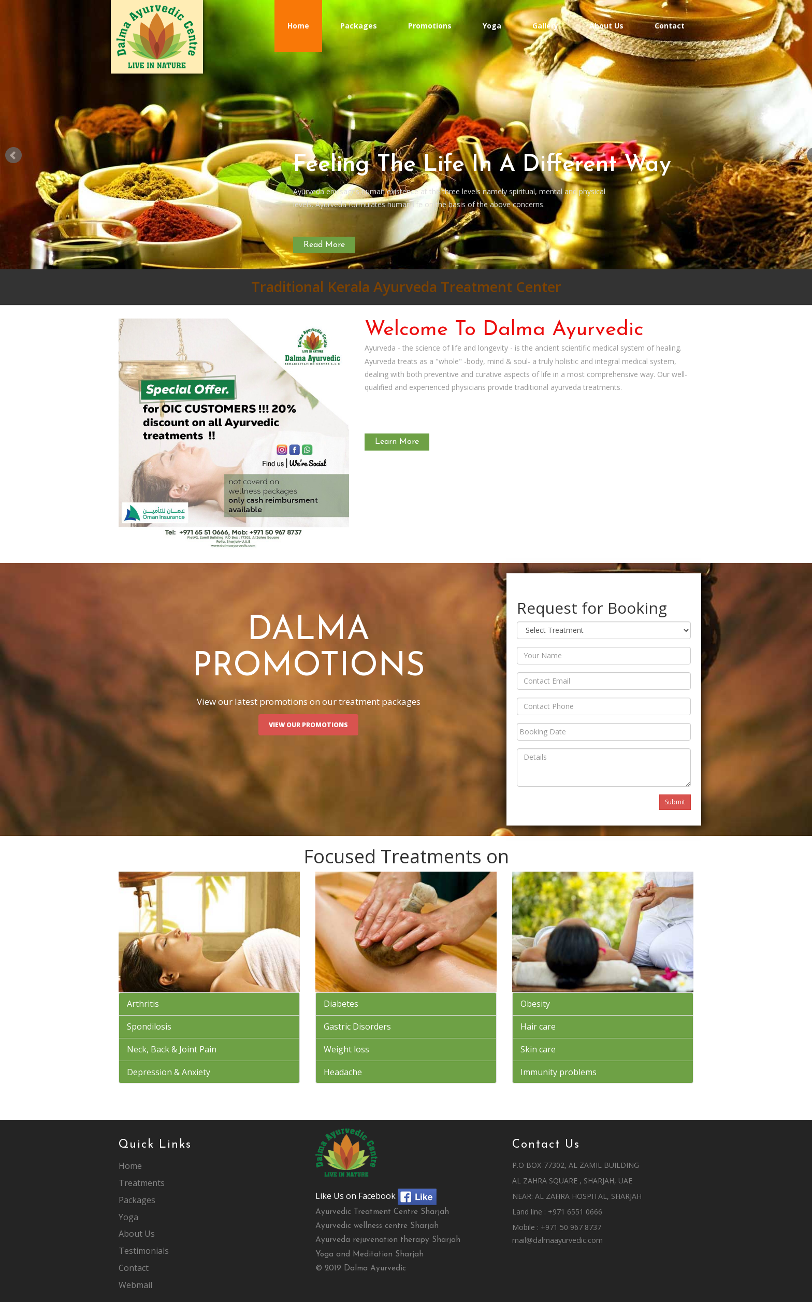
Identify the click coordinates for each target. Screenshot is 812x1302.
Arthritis (143, 1003)
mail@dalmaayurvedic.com (557, 1240)
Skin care (538, 1049)
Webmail (135, 1285)
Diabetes (341, 1003)
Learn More (397, 442)
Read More (324, 245)
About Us (606, 26)
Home (298, 26)
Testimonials (144, 1250)
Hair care (538, 1026)
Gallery (545, 26)
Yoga (492, 26)
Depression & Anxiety (168, 1072)
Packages (358, 26)
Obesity (535, 1003)
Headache (343, 1072)
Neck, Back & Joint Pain (171, 1049)
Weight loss (346, 1049)
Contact (670, 26)
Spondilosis (149, 1026)
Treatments (142, 1183)
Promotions (430, 26)
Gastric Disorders (357, 1026)
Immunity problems (558, 1072)
